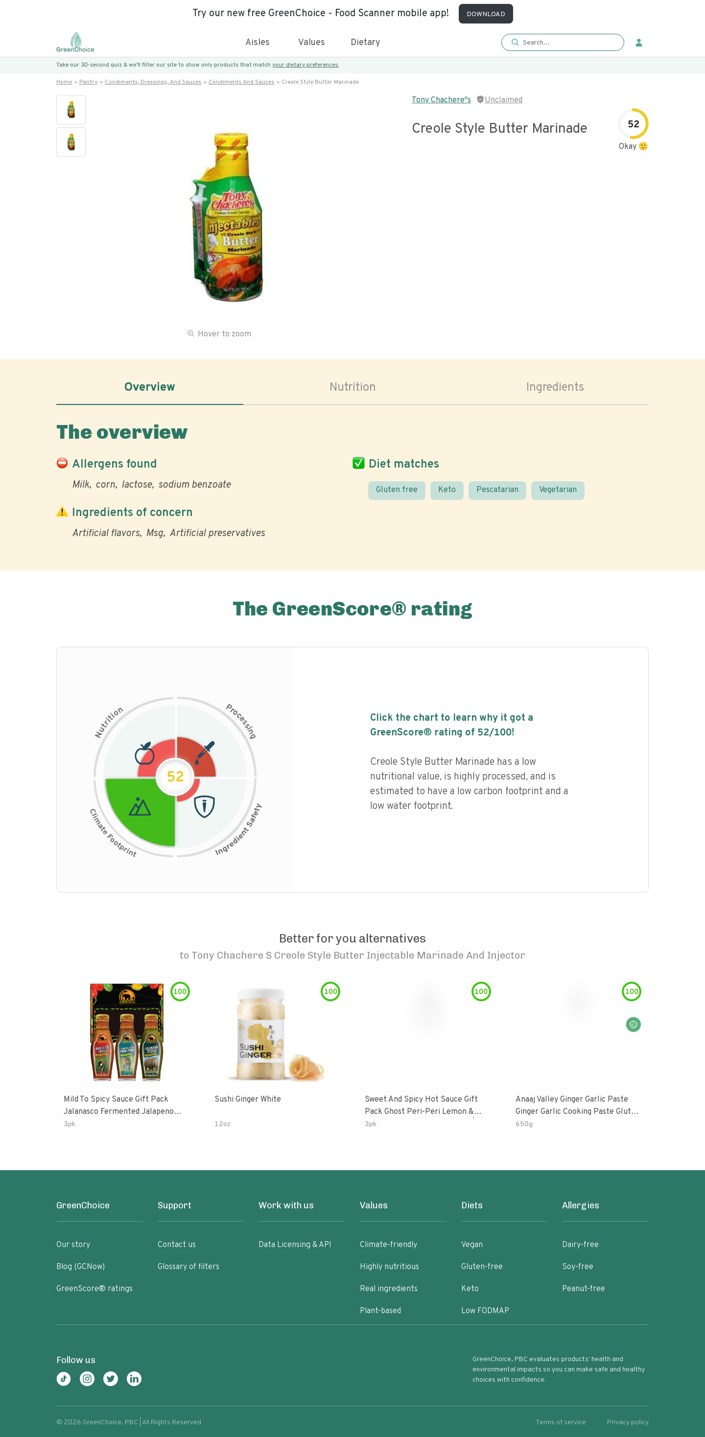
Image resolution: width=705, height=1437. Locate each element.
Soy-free (577, 1267)
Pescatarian (497, 490)
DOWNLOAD (486, 14)
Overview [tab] (149, 387)
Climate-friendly (388, 1245)
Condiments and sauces (241, 82)
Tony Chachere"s (441, 100)
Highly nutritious (389, 1267)
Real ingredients (389, 1289)
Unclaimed (503, 100)
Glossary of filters (188, 1267)
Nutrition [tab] (352, 387)
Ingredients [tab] (555, 387)
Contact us (177, 1245)
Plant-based (380, 1311)
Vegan (472, 1245)
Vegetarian (558, 490)
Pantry (88, 82)
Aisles (257, 42)
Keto (447, 490)
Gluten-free (482, 1267)
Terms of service (561, 1422)
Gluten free (397, 490)
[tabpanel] (352, 478)
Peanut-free (583, 1289)
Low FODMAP (485, 1311)
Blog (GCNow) (80, 1267)
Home (64, 82)
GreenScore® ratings (94, 1289)
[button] (563, 42)
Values (311, 42)
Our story (73, 1245)
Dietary (365, 42)
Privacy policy (628, 1422)
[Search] (567, 42)
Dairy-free (580, 1245)
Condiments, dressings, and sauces (153, 82)
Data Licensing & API (294, 1245)
